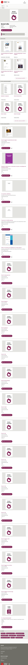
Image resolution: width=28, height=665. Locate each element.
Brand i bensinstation (18, 96)
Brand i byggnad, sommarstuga (7, 591)
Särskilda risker (12, 635)
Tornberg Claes (3, 99)
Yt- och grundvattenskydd (6, 618)
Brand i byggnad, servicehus (6, 565)
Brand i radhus (3, 113)
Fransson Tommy (16, 99)
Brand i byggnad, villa (5, 538)
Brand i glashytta (4, 327)
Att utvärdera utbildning (5, 193)
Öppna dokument (6, 148)
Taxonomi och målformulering (7, 220)
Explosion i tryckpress (5, 96)
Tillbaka (3, 7)
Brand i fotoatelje (17, 113)
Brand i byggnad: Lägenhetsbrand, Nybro (9, 140)
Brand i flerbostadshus (5, 380)
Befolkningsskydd (20, 635)
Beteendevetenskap (19, 633)
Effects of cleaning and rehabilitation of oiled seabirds (11, 247)
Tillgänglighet (3, 651)
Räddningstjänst (4, 635)
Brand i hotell (3, 406)
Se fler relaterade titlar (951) (20, 78)
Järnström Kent (3, 57)
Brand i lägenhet (4, 301)
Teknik (12, 637)
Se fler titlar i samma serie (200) (20, 120)
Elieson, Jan (15, 57)
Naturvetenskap (18, 637)
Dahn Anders (8, 57)
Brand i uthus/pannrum (5, 275)
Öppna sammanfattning (7, 30)
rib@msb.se (2, 660)
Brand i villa (3, 354)
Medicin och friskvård (4, 637)
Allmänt (2, 633)
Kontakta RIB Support (4, 657)
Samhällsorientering (10, 633)
